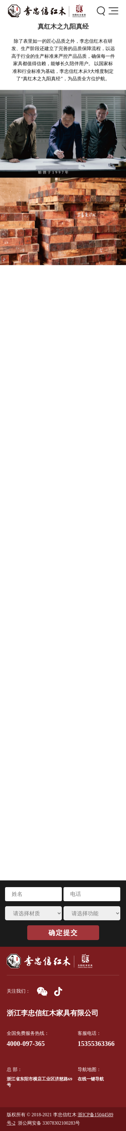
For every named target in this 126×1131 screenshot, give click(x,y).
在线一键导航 (91, 1078)
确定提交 (63, 932)
